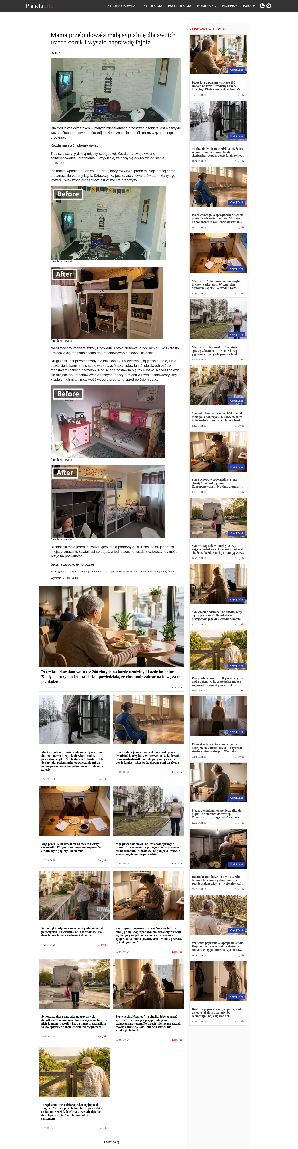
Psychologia (179, 5)
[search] (268, 5)
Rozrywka (206, 5)
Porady (249, 5)
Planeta (39, 6)
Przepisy (229, 5)
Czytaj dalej (111, 1142)
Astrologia (151, 5)
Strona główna (121, 5)
